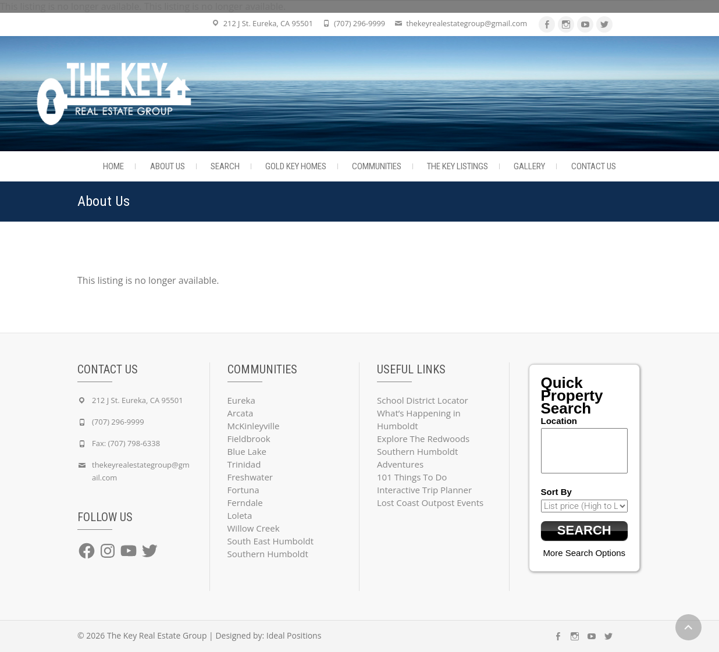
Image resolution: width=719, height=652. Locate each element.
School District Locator (422, 400)
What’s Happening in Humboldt (419, 419)
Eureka (241, 400)
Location (559, 421)
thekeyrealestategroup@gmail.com (466, 23)
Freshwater (250, 477)
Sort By (556, 492)
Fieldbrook (248, 438)
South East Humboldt (270, 541)
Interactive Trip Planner (424, 490)
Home (113, 166)
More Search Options (584, 553)
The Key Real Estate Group (157, 635)
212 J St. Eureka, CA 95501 (268, 23)
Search (225, 166)
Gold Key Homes (295, 166)
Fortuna (243, 490)
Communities (376, 166)
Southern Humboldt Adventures (417, 458)
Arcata (240, 413)
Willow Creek (253, 528)
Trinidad (244, 464)
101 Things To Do (412, 477)
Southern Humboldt (267, 554)
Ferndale (245, 502)
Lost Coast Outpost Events (430, 502)
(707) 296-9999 (359, 23)
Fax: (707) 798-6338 (126, 443)
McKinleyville (253, 426)
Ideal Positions (294, 635)
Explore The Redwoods (423, 438)
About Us (167, 166)
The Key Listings (457, 166)
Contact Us (593, 166)
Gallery (529, 166)
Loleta (239, 515)
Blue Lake (246, 451)
